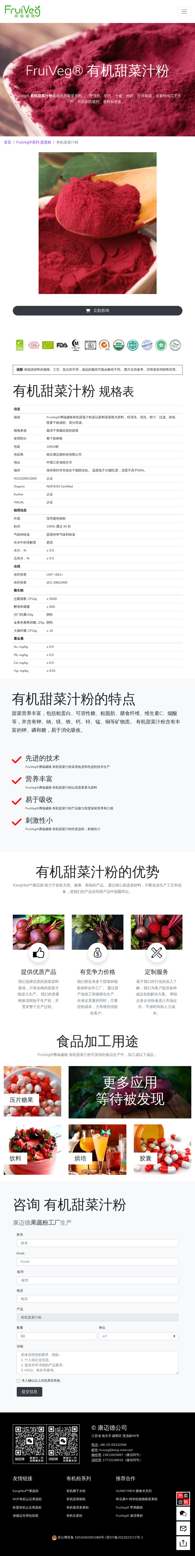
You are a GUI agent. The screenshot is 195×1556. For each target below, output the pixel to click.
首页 (7, 142)
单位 (102, 1327)
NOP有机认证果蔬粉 (27, 1499)
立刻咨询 (97, 310)
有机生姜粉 (74, 1516)
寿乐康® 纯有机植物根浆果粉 (137, 1499)
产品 (20, 1309)
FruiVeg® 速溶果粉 (129, 1516)
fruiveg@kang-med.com (116, 1450)
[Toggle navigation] (184, 11)
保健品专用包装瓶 (25, 1516)
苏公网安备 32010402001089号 (78, 1537)
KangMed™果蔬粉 (26, 1491)
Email (21, 1253)
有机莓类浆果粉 (77, 1507)
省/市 (20, 1272)
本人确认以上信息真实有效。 (42, 1380)
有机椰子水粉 (76, 1491)
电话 (20, 1290)
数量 (20, 1327)
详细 (20, 1346)
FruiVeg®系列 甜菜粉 (33, 142)
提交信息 (29, 1391)
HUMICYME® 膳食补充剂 (134, 1491)
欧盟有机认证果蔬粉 (27, 1507)
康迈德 (106, 1428)
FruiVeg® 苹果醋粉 (129, 1507)
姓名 (20, 1234)
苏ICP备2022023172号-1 (124, 1537)
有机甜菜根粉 (76, 1499)
